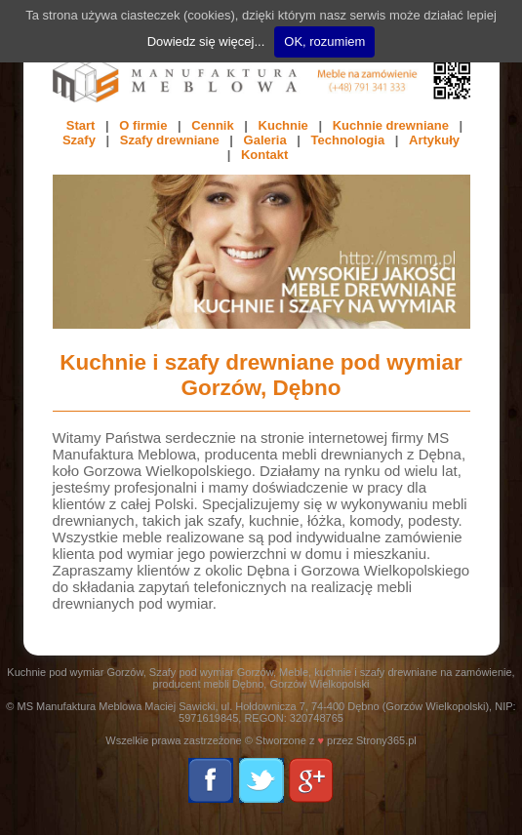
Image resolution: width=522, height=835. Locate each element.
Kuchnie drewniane (391, 125)
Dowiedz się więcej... (206, 41)
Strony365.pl (386, 740)
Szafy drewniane (170, 140)
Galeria (265, 140)
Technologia (348, 140)
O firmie (143, 125)
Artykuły (434, 140)
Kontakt (264, 154)
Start (81, 125)
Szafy (79, 140)
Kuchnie (283, 125)
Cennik (212, 125)
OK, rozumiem (324, 41)
